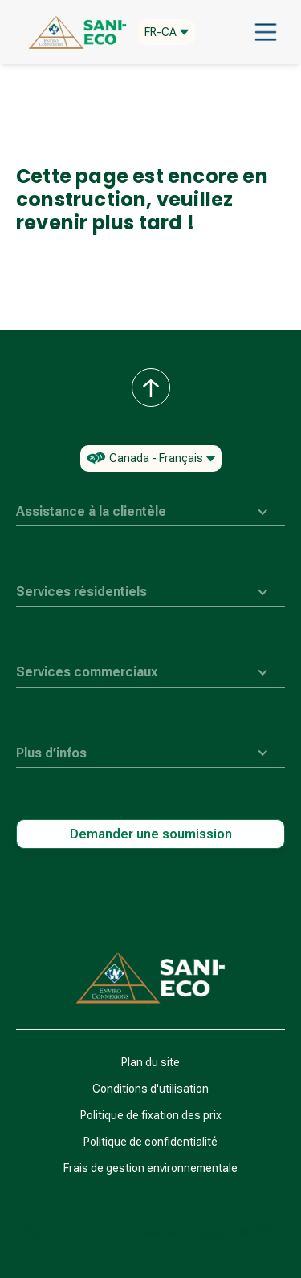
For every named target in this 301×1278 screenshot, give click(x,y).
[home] (74, 32)
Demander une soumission (151, 834)
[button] (166, 32)
